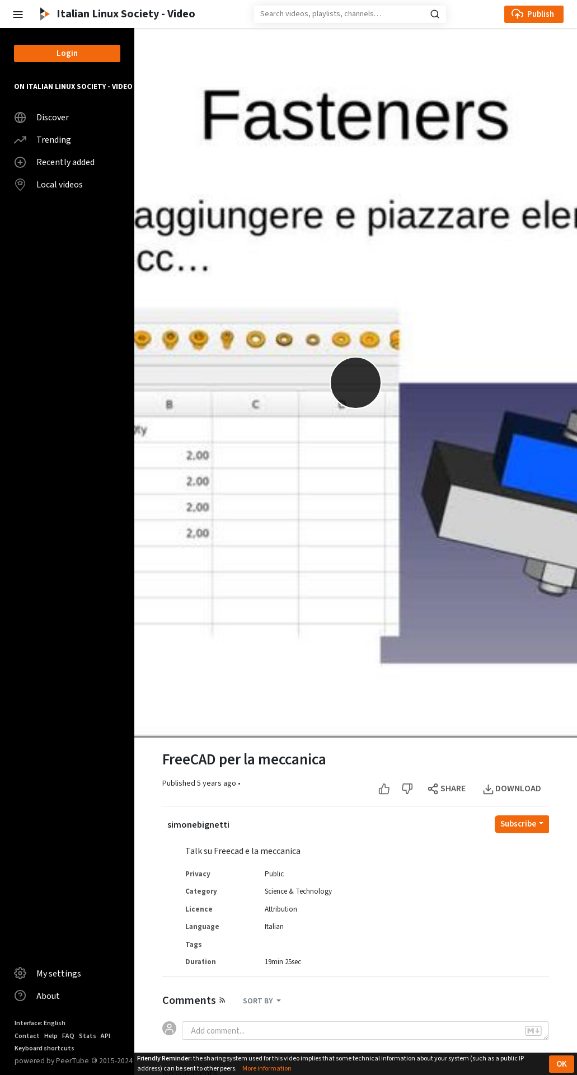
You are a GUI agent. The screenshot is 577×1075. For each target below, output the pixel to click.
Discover (41, 117)
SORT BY (258, 1001)
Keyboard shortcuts (44, 1048)
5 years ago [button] (217, 783)
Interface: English (40, 1023)
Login (67, 53)
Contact (27, 1036)
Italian (274, 927)
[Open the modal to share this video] (447, 788)
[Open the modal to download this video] (512, 788)
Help (51, 1036)
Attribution (281, 909)
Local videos (48, 185)
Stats (87, 1036)
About (37, 995)
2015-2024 (112, 1061)
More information (267, 1068)
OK (561, 1064)
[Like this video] (384, 788)
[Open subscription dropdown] (522, 824)
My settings (47, 973)
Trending (42, 140)
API (105, 1036)
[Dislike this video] (407, 788)
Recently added (54, 162)
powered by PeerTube (52, 1060)
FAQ (68, 1036)
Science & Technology (298, 891)
